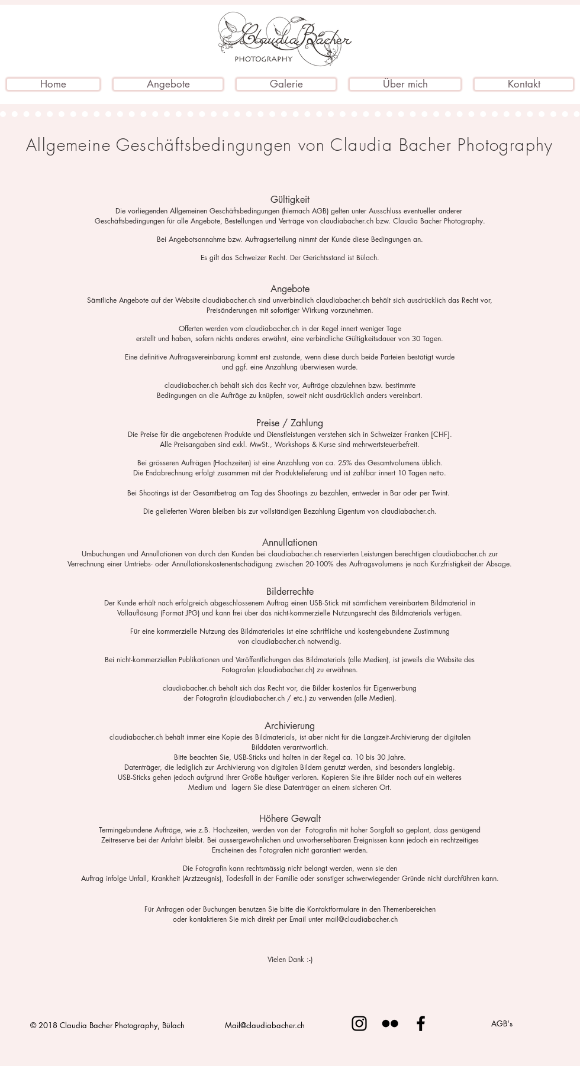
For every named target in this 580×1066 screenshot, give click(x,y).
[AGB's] (501, 1023)
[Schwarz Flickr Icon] (390, 1023)
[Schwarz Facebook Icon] (421, 1023)
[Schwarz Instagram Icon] (359, 1023)
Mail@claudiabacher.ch (265, 1025)
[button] (168, 84)
